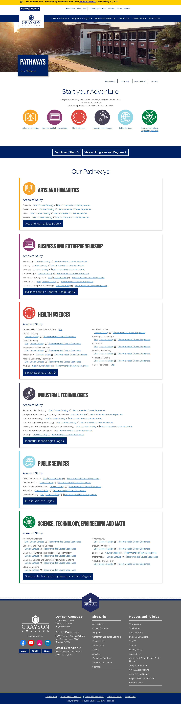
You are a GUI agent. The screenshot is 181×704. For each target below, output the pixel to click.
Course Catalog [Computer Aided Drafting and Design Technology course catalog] (78, 414)
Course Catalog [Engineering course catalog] (112, 553)
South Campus (67, 632)
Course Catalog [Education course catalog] (42, 490)
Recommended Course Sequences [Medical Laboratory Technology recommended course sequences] (65, 362)
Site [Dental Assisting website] (26, 344)
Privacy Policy (135, 650)
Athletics (111, 8)
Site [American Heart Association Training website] (60, 329)
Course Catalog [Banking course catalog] (40, 265)
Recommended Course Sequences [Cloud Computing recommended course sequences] (59, 570)
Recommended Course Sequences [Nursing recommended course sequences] (72, 366)
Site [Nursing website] (34, 366)
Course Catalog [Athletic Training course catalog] (32, 336)
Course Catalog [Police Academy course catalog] (53, 494)
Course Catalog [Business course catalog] (40, 269)
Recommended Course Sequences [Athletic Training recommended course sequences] (59, 336)
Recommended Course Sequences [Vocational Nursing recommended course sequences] (134, 361)
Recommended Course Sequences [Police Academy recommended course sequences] (80, 494)
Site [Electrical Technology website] (47, 418)
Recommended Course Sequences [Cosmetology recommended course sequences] (73, 273)
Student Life (138, 18)
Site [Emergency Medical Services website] (26, 351)
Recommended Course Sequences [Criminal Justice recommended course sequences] (74, 482)
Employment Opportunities (142, 678)
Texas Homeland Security (71, 697)
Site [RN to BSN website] (96, 347)
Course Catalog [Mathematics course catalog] (114, 557)
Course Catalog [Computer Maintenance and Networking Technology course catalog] (32, 556)
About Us (153, 18)
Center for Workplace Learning (106, 637)
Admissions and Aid (104, 18)
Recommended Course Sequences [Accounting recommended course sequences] (71, 261)
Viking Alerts (135, 624)
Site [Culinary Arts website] (38, 281)
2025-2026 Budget (138, 665)
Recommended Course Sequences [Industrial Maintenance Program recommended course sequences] (76, 430)
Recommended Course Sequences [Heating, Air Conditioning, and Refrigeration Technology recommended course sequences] (116, 426)
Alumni (127, 8)
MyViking (25, 8)
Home (22, 71)
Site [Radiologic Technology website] (96, 339)
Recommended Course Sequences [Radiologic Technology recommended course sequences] (134, 339)
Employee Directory (101, 658)
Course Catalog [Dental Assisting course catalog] (37, 344)
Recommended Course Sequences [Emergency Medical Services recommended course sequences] (65, 351)
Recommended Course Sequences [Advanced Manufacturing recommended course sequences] (89, 410)
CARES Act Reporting (139, 670)
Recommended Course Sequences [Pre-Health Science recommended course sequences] (129, 332)
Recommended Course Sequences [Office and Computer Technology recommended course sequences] (91, 285)
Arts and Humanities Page (42, 223)
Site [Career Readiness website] (112, 365)
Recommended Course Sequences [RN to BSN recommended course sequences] (134, 347)
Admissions (97, 624)
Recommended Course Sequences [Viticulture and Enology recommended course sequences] (134, 564)
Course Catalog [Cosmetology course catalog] (45, 273)
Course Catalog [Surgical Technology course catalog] (106, 354)
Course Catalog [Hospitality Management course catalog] (60, 277)
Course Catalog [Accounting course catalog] (43, 261)
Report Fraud (130, 697)
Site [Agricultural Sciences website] (26, 542)
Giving (47, 651)
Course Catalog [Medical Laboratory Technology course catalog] (37, 362)
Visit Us (35, 651)
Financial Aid (98, 641)
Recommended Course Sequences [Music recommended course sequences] (70, 213)
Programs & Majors (81, 18)
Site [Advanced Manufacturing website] (50, 410)
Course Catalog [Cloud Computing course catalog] (32, 570)
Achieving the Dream (139, 674)
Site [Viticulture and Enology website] (96, 564)
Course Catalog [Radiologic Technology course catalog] (106, 339)
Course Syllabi (135, 632)
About (95, 650)
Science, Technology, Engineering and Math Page (57, 576)
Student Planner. (87, 2)
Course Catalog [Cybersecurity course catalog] (106, 542)
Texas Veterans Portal (94, 697)
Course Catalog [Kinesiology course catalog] (43, 355)
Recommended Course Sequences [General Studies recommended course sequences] (75, 209)
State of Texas (51, 697)
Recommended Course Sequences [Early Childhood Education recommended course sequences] (85, 486)
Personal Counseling (138, 637)
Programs (96, 632)
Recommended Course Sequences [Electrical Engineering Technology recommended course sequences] (96, 422)
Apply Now (125, 81)
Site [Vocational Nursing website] (96, 361)
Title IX (132, 641)
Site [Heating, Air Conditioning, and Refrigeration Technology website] (78, 426)
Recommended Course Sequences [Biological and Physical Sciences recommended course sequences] (59, 549)
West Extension (68, 648)
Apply (23, 651)
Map (79, 8)
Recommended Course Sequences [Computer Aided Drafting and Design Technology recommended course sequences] (106, 414)
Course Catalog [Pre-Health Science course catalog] (101, 332)
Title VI (132, 645)
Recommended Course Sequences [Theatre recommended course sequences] (72, 217)
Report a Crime (136, 682)
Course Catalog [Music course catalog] (43, 213)
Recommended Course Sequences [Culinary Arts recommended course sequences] (77, 281)
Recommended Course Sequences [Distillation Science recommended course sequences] (134, 549)
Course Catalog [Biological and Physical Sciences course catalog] (32, 549)
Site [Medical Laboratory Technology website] (26, 362)
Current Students (59, 18)
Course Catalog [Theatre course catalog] (45, 217)
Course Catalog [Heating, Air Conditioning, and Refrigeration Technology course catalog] (88, 426)
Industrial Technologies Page (43, 440)
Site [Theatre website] (34, 217)
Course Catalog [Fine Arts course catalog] (45, 205)
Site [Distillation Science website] (96, 549)
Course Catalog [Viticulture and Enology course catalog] (106, 564)
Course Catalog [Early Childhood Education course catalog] (57, 486)
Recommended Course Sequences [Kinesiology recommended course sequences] (71, 355)
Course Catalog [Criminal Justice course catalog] (47, 482)
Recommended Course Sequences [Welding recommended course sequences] (68, 434)
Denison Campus (69, 616)
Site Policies (134, 628)
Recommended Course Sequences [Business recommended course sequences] (68, 269)
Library (119, 8)
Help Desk (35, 8)
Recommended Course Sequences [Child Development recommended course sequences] (83, 478)
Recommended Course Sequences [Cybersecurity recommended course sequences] (134, 542)
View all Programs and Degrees (104, 152)
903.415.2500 (64, 642)
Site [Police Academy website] (42, 494)
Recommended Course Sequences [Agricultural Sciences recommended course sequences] (65, 542)
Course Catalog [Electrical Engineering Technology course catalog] (69, 422)
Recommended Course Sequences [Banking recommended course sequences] (67, 265)
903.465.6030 (64, 626)
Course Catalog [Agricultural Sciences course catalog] (37, 542)
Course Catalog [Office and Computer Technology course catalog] (63, 285)
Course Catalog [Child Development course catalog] (55, 478)
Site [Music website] (32, 213)
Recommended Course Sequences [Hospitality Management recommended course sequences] (88, 277)
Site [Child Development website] (45, 478)
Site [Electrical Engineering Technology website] (58, 422)
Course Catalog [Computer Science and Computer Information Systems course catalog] (32, 563)
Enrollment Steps (66, 152)
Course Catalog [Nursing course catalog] (44, 366)
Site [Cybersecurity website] (96, 542)
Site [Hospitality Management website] (50, 277)
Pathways (31, 71)
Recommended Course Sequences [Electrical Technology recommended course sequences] (85, 418)
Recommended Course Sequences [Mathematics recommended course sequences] (141, 557)
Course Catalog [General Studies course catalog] (47, 209)
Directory (122, 18)
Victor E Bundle (139, 81)
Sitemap (96, 667)
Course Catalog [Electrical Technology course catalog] (57, 418)
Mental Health (110, 81)
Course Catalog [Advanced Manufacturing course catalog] (61, 410)
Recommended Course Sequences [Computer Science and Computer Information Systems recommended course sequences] (59, 563)
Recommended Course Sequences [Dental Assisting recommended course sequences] (65, 344)
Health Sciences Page (39, 372)
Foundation (70, 8)
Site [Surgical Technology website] (96, 354)
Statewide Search (114, 697)
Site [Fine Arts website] (35, 205)
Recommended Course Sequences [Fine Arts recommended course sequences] (73, 205)
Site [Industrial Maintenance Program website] (56, 430)
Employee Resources (102, 662)
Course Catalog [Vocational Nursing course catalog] (106, 361)
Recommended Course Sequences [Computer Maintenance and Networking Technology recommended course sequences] (59, 556)
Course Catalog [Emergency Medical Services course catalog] (37, 351)
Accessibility (135, 654)
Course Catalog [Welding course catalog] (40, 434)
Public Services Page (38, 501)
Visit (84, 8)
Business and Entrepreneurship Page (49, 291)
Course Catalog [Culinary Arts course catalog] (49, 281)
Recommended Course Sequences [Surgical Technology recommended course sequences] (134, 354)
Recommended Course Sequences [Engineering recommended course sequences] (140, 553)
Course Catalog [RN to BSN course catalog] (106, 347)
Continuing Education (97, 8)
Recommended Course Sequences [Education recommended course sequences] (69, 490)
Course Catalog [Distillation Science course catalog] (106, 549)
